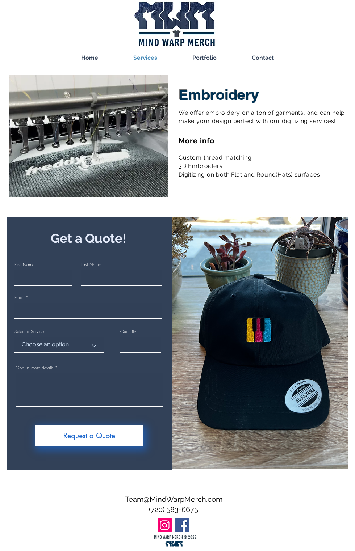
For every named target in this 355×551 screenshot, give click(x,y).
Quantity (128, 332)
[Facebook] (182, 525)
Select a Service (29, 332)
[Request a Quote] (89, 435)
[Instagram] (165, 525)
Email (19, 298)
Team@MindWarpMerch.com (173, 499)
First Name (24, 265)
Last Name (91, 265)
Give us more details (35, 368)
